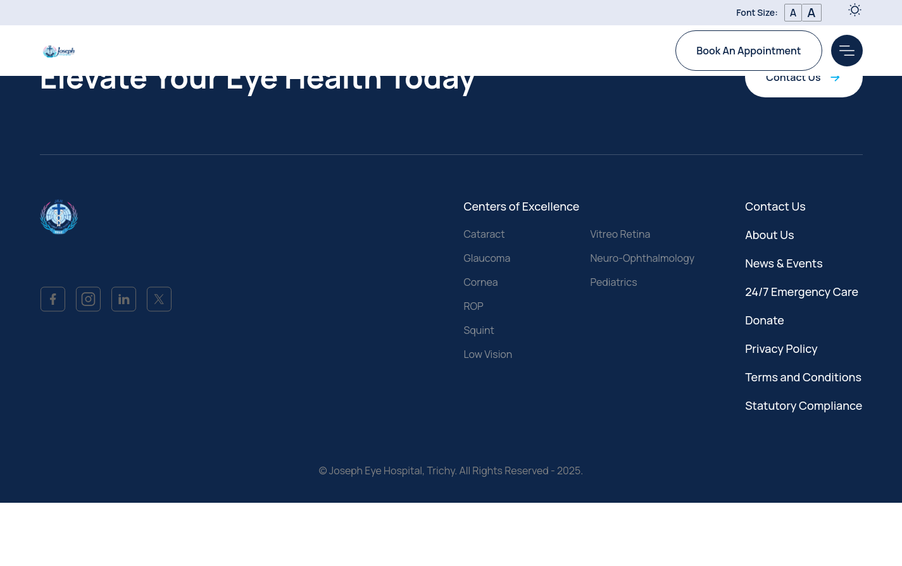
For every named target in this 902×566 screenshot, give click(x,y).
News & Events (784, 263)
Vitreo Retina (620, 234)
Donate (764, 320)
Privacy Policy (781, 348)
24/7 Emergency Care (801, 291)
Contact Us (803, 77)
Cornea (480, 282)
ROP (473, 306)
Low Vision (487, 354)
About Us (769, 234)
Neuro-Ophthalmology (642, 258)
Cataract (483, 234)
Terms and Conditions (803, 377)
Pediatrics (613, 282)
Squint (478, 330)
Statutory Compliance (803, 405)
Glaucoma (486, 258)
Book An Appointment (748, 51)
